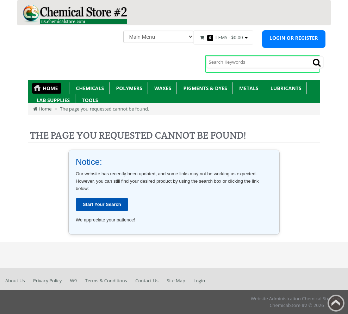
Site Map (176, 280)
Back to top (336, 303)
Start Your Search (102, 204)
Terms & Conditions (106, 280)
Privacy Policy (47, 280)
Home (50, 88)
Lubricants (285, 88)
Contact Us (147, 280)
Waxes (161, 88)
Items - (223, 37)
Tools (88, 100)
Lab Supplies (52, 100)
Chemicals (88, 88)
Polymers (127, 88)
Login (199, 280)
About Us (15, 280)
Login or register (293, 37)
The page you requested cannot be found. (104, 109)
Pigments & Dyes (204, 88)
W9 (73, 280)
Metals (248, 88)
